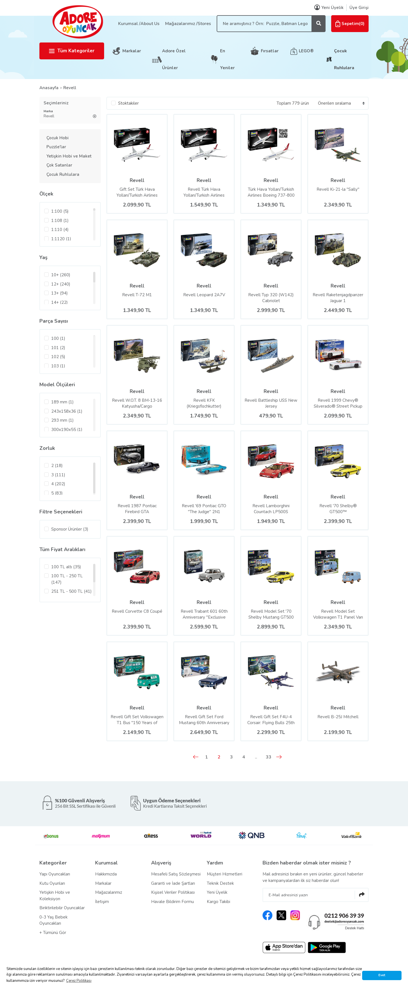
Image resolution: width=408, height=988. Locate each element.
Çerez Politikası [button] (78, 980)
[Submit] (362, 895)
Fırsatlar (270, 51)
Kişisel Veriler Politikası (173, 892)
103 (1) (58, 366)
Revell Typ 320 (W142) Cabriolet (271, 298)
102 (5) (58, 357)
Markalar (131, 51)
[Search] (271, 23)
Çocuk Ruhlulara (344, 59)
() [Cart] (349, 23)
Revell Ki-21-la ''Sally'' (338, 189)
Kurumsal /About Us (139, 24)
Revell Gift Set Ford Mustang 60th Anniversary (204, 720)
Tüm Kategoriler (72, 51)
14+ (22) (59, 302)
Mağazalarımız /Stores (188, 24)
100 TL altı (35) (66, 567)
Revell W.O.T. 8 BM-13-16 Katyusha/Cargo (137, 403)
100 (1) (58, 338)
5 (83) (57, 493)
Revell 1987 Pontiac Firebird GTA (137, 509)
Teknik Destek (220, 883)
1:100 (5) (60, 211)
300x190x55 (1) (66, 429)
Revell (69, 88)
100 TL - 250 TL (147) (67, 579)
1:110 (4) (60, 229)
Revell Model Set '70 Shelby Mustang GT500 (271, 614)
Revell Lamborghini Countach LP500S (271, 509)
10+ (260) (60, 275)
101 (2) (58, 348)
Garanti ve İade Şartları (173, 883)
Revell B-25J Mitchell (337, 717)
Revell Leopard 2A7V (204, 295)
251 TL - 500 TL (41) (71, 591)
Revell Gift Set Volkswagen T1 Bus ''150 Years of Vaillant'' (137, 720)
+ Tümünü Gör (52, 932)
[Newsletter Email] (316, 895)
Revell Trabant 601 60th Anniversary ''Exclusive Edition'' (204, 614)
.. (256, 757)
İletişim (102, 901)
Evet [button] (381, 975)
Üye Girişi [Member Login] (359, 7)
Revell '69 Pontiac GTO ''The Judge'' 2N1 (204, 509)
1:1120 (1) (61, 239)
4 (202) (58, 484)
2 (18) (57, 465)
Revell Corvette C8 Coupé (137, 611)
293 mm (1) (62, 420)
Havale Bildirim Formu (172, 901)
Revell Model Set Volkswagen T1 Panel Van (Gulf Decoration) (338, 614)
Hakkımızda (106, 874)
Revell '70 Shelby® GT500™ (338, 509)
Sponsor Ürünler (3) (69, 529)
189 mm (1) (62, 402)
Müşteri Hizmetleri (224, 874)
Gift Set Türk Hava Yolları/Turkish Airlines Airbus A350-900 (137, 192)
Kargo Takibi (218, 901)
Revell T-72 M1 (137, 295)
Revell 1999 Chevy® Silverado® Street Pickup (338, 403)
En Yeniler (227, 59)
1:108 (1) (60, 220)
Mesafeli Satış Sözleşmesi (176, 874)
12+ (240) (60, 284)
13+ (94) (59, 293)
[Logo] (77, 21)
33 (268, 757)
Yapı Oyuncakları (54, 874)
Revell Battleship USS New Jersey (271, 403)
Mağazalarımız (108, 892)
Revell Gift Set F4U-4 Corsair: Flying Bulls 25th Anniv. (271, 720)
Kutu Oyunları (52, 883)
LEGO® (306, 51)
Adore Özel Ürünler (174, 59)
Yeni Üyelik (217, 892)
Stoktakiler (128, 103)
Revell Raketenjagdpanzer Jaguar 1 (338, 298)
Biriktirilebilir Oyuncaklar (62, 908)
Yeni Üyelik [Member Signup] (329, 7)
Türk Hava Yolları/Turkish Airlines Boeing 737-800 (271, 192)
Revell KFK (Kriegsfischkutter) (204, 403)
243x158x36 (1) (66, 411)
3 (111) (58, 475)
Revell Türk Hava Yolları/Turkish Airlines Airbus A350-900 (204, 192)
